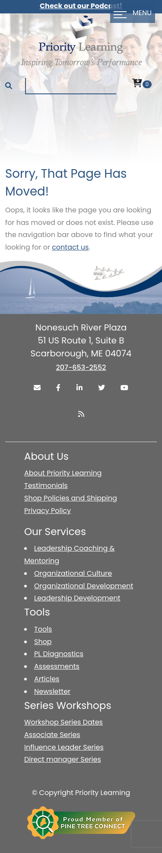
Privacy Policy (47, 511)
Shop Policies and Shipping (70, 498)
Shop (43, 642)
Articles (46, 679)
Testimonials (46, 486)
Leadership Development (77, 598)
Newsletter (52, 691)
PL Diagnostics (58, 654)
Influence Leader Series (64, 747)
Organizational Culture (73, 573)
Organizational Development (83, 586)
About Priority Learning (63, 473)
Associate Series (52, 735)
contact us (70, 247)
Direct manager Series (62, 759)
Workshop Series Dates (63, 722)
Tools (43, 629)
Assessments (56, 666)
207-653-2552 (81, 367)
